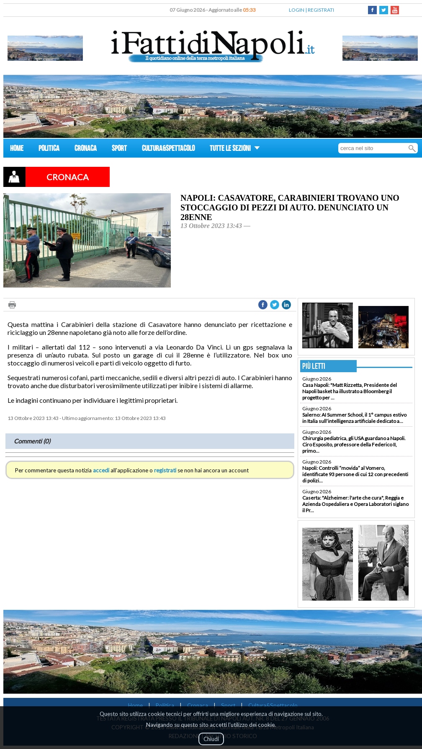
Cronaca (197, 705)
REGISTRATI (321, 10)
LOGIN (296, 10)
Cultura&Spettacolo (273, 705)
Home (135, 705)
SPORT (119, 149)
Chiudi (211, 739)
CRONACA (86, 149)
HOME (16, 149)
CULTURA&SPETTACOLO (168, 149)
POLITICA (49, 149)
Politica (165, 705)
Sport (228, 705)
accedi (101, 470)
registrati (165, 470)
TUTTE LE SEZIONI (235, 149)
